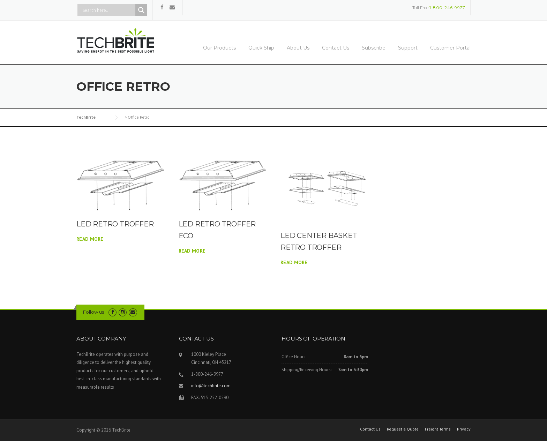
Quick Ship (261, 48)
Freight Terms (438, 429)
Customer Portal (450, 48)
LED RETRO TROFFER (115, 224)
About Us (298, 48)
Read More (90, 239)
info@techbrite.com (211, 386)
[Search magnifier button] (141, 10)
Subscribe (373, 48)
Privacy (464, 429)
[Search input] (108, 10)
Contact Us (335, 48)
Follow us (93, 312)
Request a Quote (403, 429)
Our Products (219, 48)
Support (408, 48)
